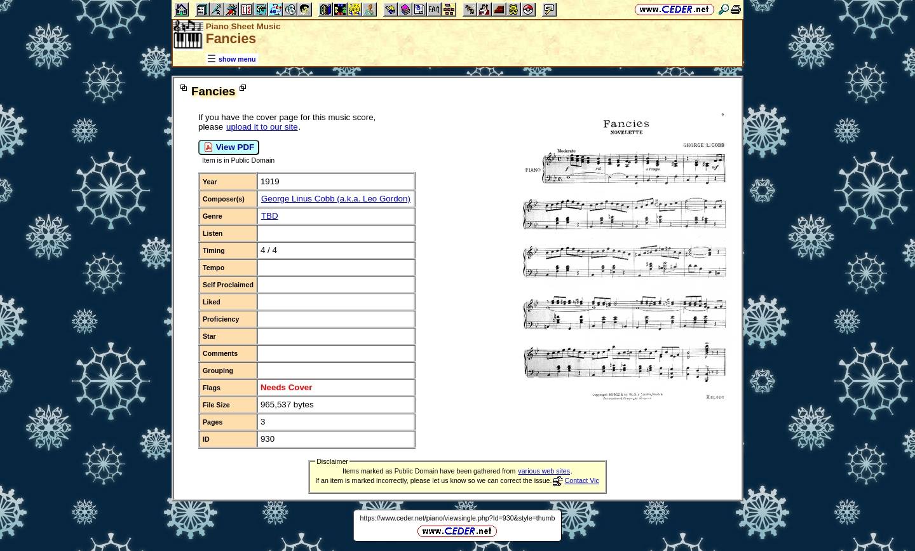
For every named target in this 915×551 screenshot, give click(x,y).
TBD (269, 216)
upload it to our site (262, 127)
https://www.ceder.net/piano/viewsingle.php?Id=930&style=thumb (457, 518)
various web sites (544, 471)
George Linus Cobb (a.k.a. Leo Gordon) (335, 198)
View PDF (228, 147)
